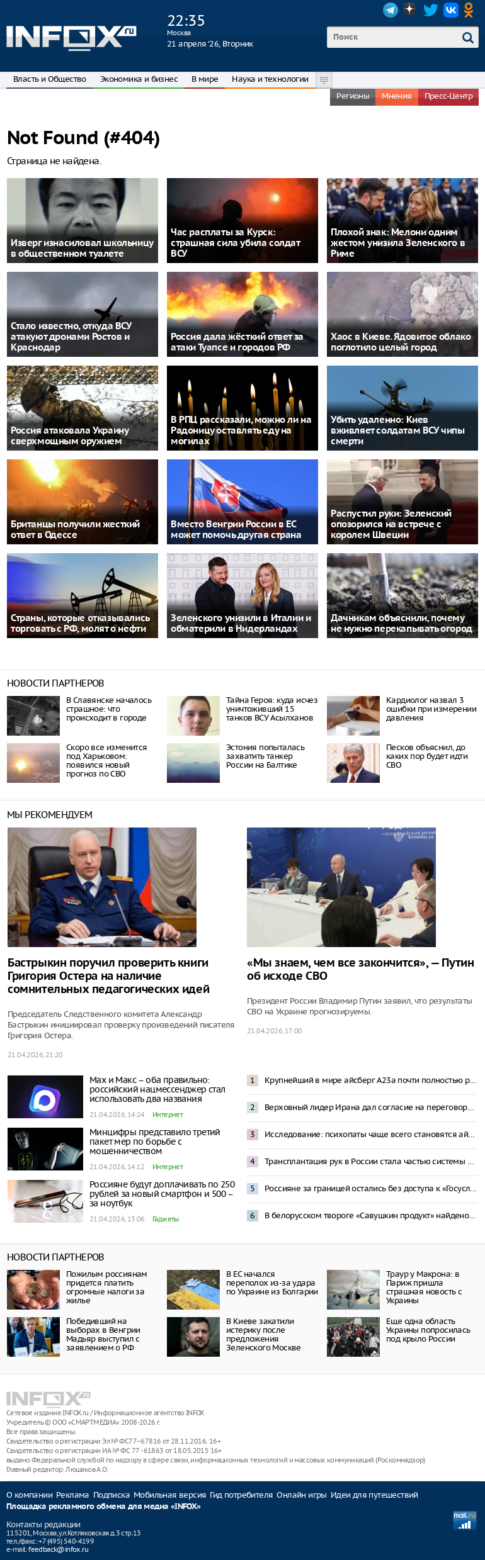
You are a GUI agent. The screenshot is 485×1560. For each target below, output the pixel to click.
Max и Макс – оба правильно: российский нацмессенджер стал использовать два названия (157, 1089)
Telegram (390, 10)
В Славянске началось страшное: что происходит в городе (108, 709)
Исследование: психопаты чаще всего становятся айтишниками (371, 1134)
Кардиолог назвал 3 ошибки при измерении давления (431, 709)
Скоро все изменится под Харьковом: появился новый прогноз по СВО (106, 760)
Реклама (72, 1495)
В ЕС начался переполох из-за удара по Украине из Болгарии (272, 1283)
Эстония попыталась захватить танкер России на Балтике (265, 756)
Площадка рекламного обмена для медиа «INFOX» (103, 1507)
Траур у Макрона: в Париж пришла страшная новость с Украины (424, 1287)
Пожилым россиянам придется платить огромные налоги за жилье (106, 1287)
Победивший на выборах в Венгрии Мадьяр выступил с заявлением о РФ (103, 1334)
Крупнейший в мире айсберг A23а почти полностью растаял (371, 1080)
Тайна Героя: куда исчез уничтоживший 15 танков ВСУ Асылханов (271, 709)
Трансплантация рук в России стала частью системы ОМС (371, 1161)
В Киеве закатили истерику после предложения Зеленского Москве (263, 1334)
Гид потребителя (241, 1495)
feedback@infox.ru (58, 1549)
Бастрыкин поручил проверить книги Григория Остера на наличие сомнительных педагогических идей (108, 976)
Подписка (111, 1495)
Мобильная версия (170, 1495)
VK (451, 10)
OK (471, 10)
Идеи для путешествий (374, 1495)
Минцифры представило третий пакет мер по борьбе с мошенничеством (154, 1141)
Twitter (430, 10)
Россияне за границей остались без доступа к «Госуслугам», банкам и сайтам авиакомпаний (371, 1188)
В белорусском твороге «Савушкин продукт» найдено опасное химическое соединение (371, 1215)
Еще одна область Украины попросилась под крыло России (428, 1330)
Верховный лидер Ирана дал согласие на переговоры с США (371, 1107)
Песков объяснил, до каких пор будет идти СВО (426, 756)
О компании (29, 1495)
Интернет (167, 1114)
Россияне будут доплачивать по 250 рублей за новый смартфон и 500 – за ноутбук (161, 1194)
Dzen (410, 10)
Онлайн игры (301, 1495)
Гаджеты (165, 1219)
